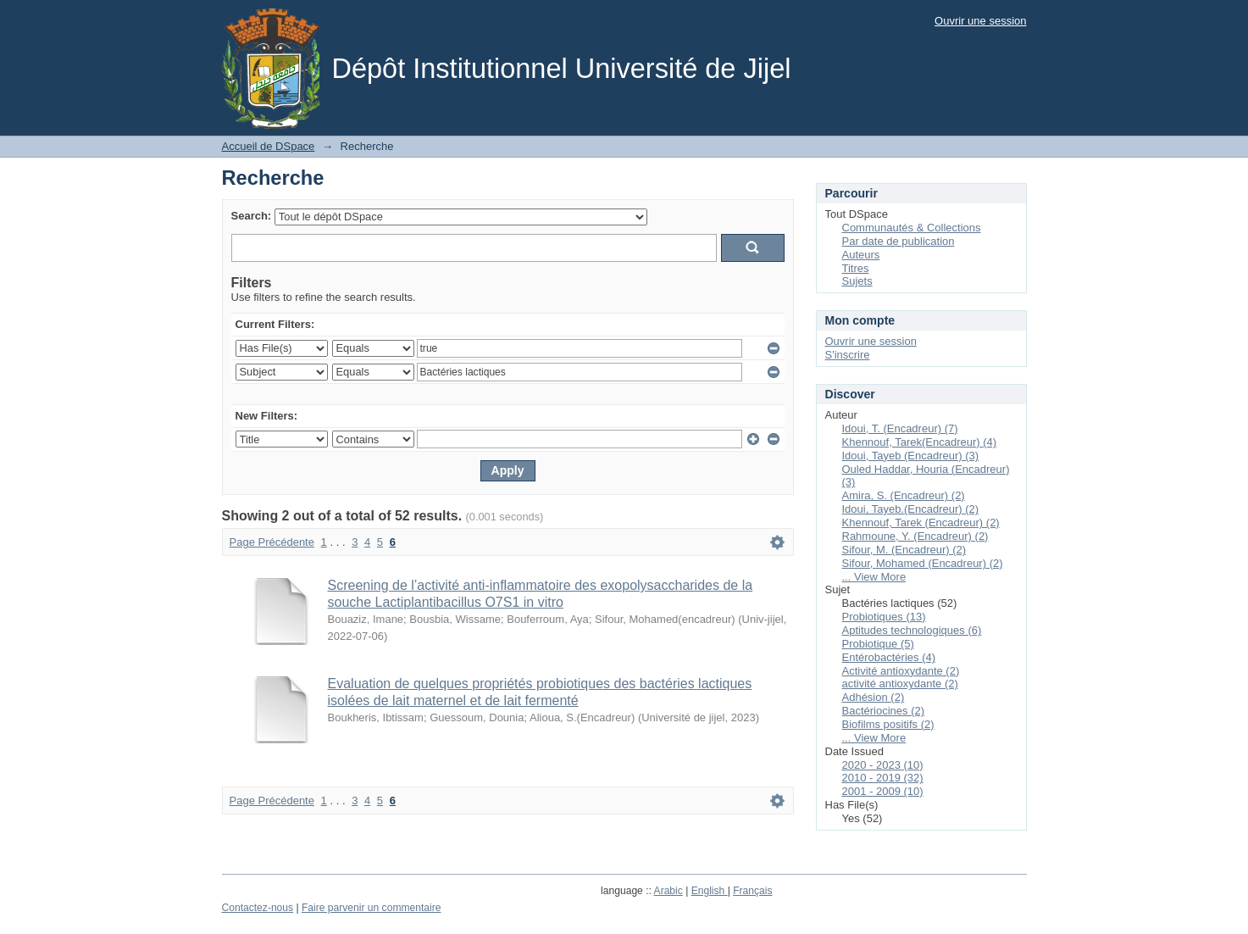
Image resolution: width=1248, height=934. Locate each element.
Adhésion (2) (873, 697)
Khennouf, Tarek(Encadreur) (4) (919, 442)
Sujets (857, 281)
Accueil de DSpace (268, 146)
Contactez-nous (258, 908)
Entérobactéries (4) (889, 657)
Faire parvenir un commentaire (371, 908)
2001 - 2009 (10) (883, 791)
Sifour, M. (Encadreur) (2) (904, 549)
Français (752, 891)
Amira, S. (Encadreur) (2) (903, 495)
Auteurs (861, 254)
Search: (251, 215)
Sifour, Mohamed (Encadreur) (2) (922, 563)
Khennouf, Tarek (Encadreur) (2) (921, 522)
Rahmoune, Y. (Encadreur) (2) (915, 536)
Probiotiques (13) (884, 616)
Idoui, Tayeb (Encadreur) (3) (910, 455)
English (709, 891)
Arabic (668, 891)
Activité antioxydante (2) (901, 670)
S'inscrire (847, 354)
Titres (855, 268)
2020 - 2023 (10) (883, 765)
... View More (874, 576)
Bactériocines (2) (883, 710)
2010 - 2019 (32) (883, 777)
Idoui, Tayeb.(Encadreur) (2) (910, 509)
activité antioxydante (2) (900, 683)
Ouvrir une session (980, 20)
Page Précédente (272, 542)
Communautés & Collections (911, 227)
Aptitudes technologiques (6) (912, 630)
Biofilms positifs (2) (888, 724)
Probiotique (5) (878, 643)
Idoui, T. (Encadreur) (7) (900, 428)
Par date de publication (898, 241)
